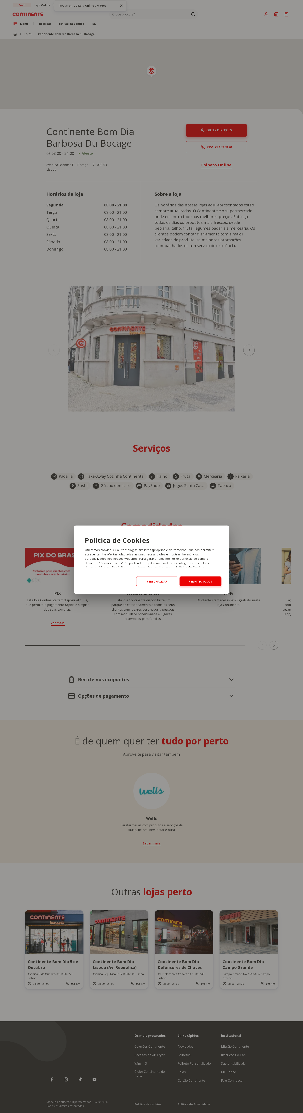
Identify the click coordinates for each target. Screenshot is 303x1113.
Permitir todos (200, 581)
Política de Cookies (190, 567)
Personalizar (157, 581)
